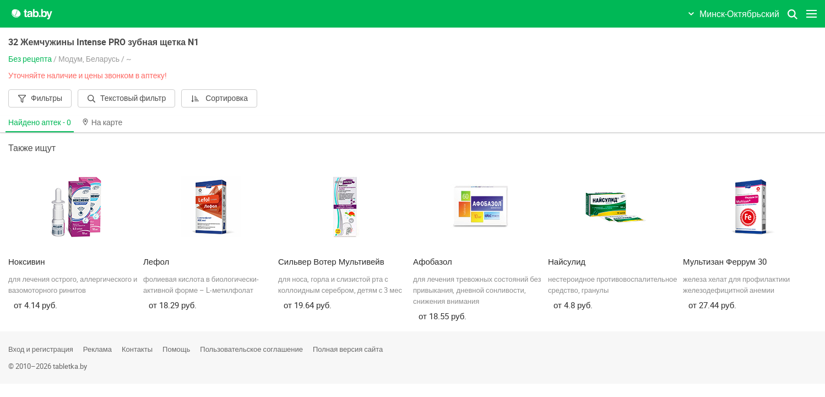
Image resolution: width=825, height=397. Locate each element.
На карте (102, 122)
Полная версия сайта (348, 349)
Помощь (176, 349)
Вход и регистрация (40, 349)
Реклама (97, 349)
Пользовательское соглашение (251, 349)
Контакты (137, 349)
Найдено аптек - (39, 122)
